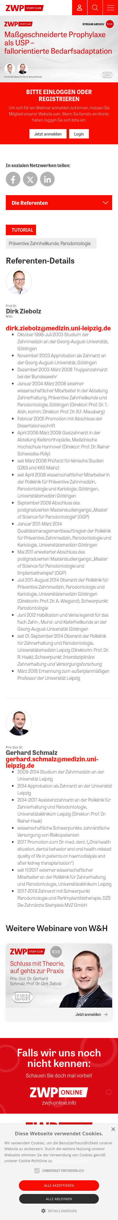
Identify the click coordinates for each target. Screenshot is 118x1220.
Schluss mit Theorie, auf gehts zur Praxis (37, 967)
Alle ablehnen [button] (59, 1199)
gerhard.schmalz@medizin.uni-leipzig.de (52, 762)
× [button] (113, 1129)
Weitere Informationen (72, 1161)
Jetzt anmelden (48, 134)
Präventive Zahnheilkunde (34, 243)
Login (79, 134)
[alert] (59, 1172)
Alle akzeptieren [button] (59, 1185)
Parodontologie (75, 243)
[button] (59, 1211)
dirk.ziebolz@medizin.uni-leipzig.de (58, 327)
